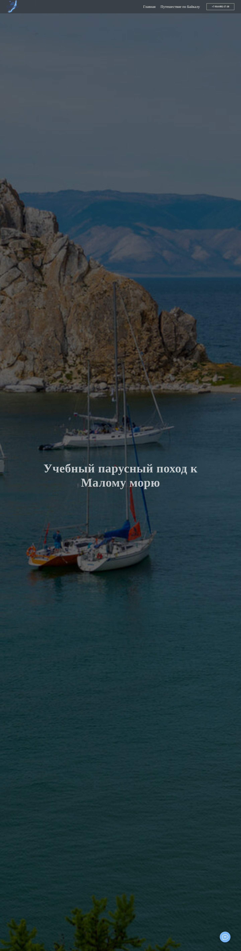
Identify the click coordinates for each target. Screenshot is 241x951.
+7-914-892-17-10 (220, 6)
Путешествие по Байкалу (180, 7)
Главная (149, 7)
